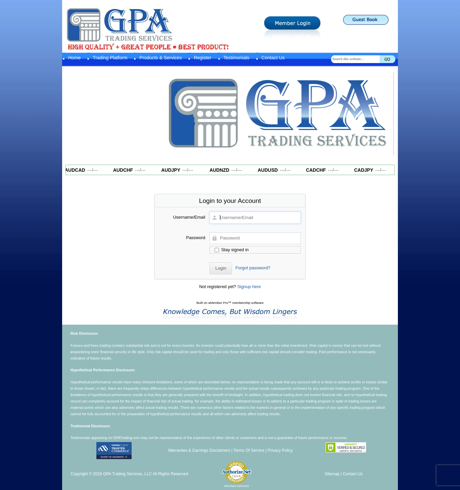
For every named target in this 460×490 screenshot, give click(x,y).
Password (195, 237)
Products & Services (160, 57)
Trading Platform (110, 57)
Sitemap (332, 474)
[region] (277, 114)
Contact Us (273, 57)
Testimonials (236, 57)
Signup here (249, 286)
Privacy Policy (280, 450)
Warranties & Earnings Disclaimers (199, 450)
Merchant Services (236, 486)
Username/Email (189, 217)
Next (385, 112)
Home (74, 57)
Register (202, 57)
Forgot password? (252, 267)
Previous (169, 112)
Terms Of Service (248, 450)
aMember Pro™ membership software (236, 303)
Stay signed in (231, 249)
